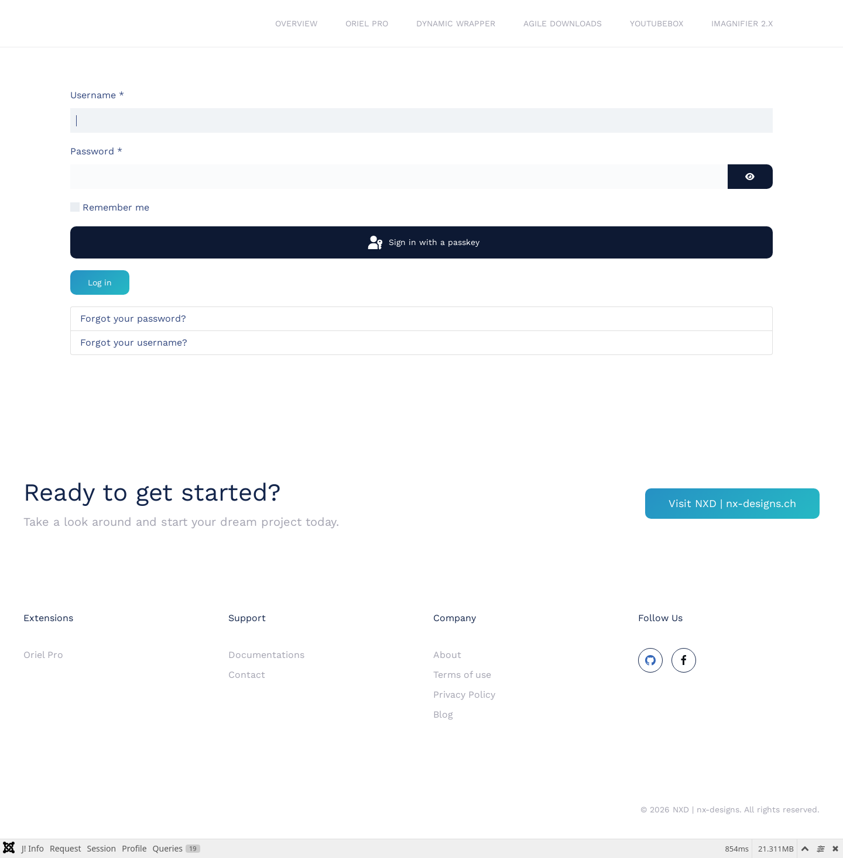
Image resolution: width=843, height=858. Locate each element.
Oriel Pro (43, 654)
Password (96, 151)
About (447, 654)
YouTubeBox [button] (656, 23)
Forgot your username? (133, 342)
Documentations (266, 654)
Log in (100, 282)
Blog (443, 714)
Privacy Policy (464, 694)
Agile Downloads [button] (562, 23)
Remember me (116, 207)
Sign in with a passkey (422, 243)
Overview (296, 23)
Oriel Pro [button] (366, 23)
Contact (246, 674)
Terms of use (462, 674)
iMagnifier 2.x (742, 23)
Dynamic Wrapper (455, 23)
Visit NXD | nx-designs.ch (732, 503)
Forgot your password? (133, 318)
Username (97, 95)
